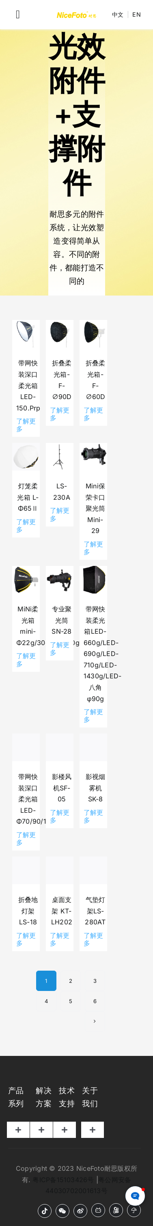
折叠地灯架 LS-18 (28, 911)
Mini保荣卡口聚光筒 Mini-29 (96, 508)
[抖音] (45, 1211)
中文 (117, 14)
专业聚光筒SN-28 (61, 620)
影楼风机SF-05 (62, 788)
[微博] (80, 1211)
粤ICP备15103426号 (63, 1180)
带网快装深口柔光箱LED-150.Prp (28, 385)
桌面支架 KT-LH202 (61, 911)
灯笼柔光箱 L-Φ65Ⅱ (28, 497)
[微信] (62, 1211)
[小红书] (134, 1210)
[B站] (98, 1210)
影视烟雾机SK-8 (96, 788)
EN (136, 14)
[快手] (116, 1210)
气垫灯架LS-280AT (95, 911)
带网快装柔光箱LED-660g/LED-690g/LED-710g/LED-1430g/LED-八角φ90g (102, 653)
